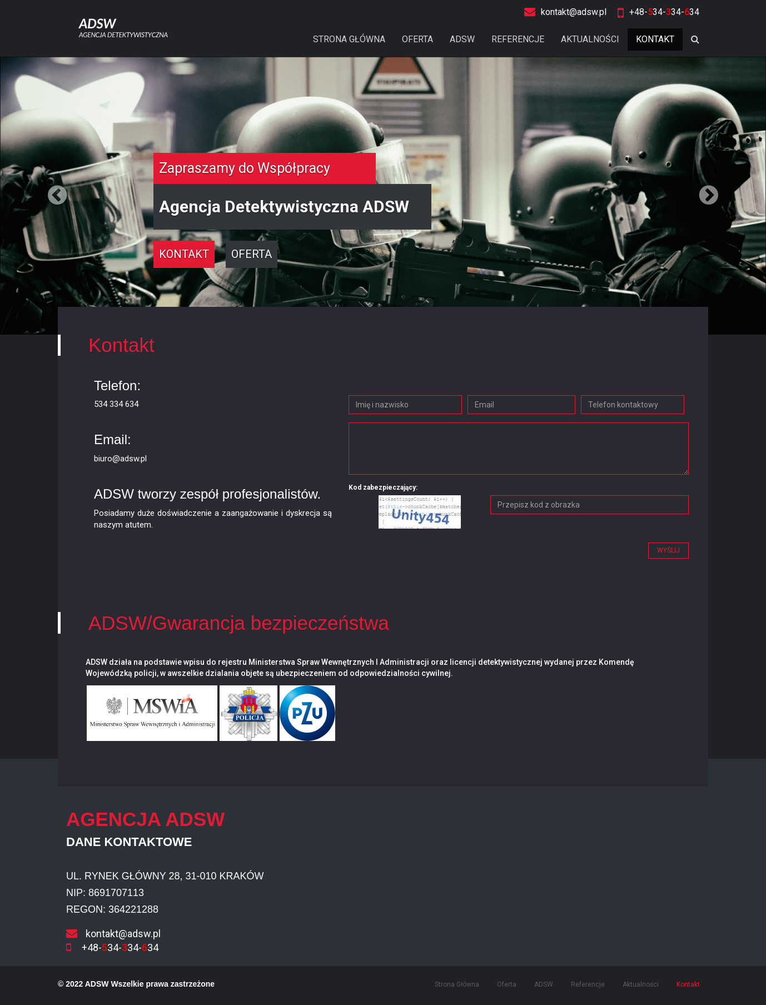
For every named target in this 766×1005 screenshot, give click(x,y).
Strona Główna (349, 39)
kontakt (184, 254)
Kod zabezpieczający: (383, 487)
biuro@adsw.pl (120, 459)
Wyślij (668, 550)
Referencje (517, 39)
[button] (57, 196)
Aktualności (590, 39)
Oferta (417, 39)
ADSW (462, 39)
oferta (251, 254)
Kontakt (655, 39)
